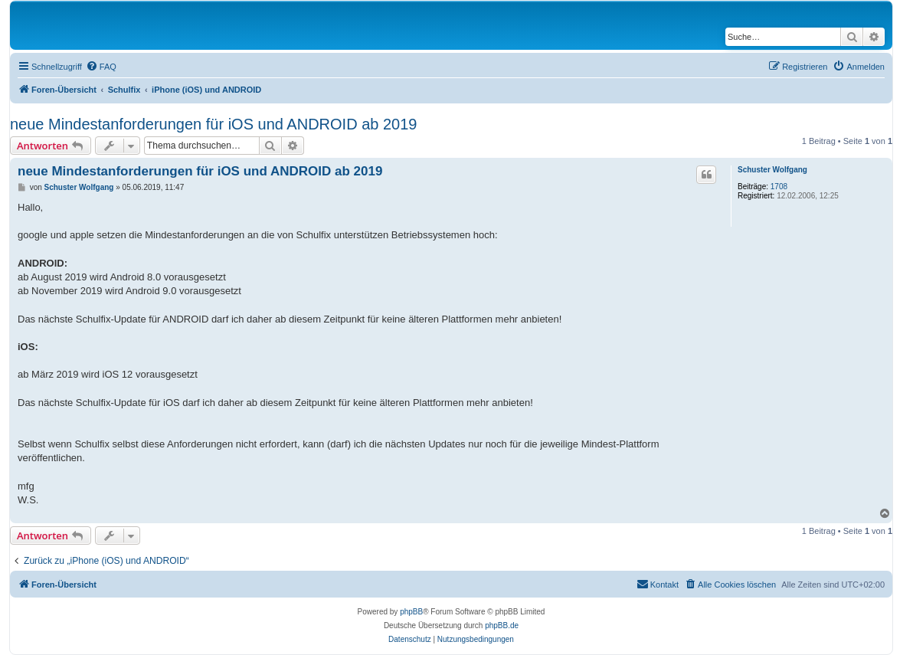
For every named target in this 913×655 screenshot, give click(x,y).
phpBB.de (502, 625)
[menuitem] (101, 66)
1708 (779, 186)
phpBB (411, 612)
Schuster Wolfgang (772, 169)
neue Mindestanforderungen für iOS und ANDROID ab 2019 (213, 124)
